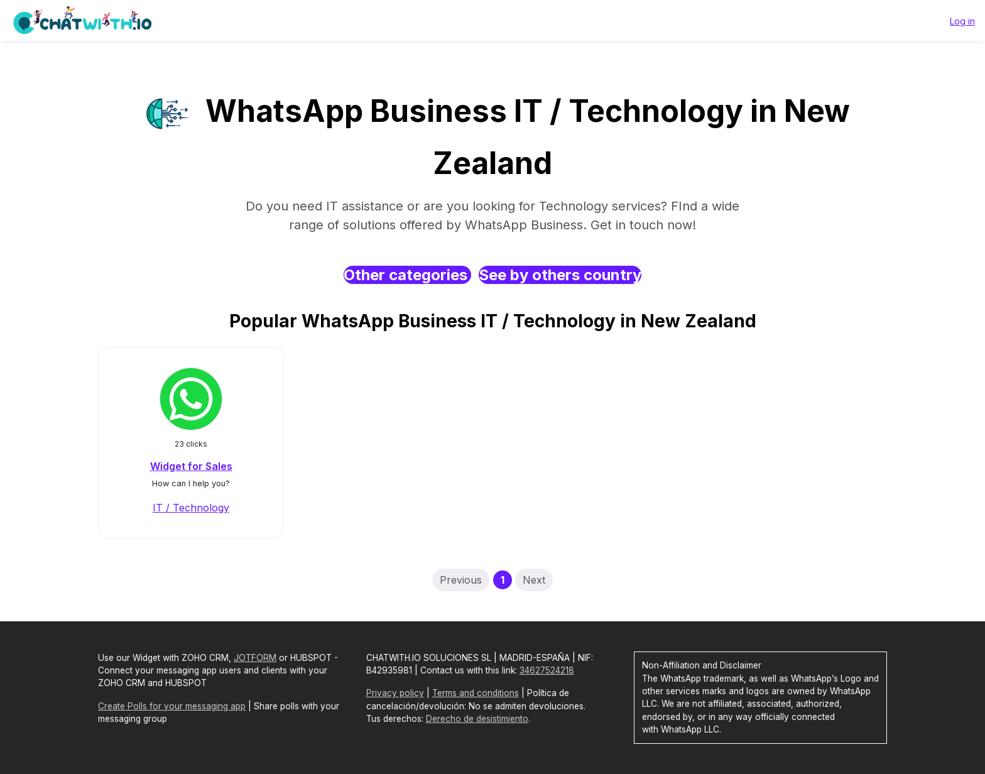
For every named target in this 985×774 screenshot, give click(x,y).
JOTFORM (255, 658)
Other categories (407, 275)
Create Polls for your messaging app (172, 706)
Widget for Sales (191, 466)
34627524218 (547, 670)
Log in (962, 21)
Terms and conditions (475, 693)
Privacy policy (395, 693)
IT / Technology (191, 507)
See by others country (560, 275)
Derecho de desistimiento (477, 719)
